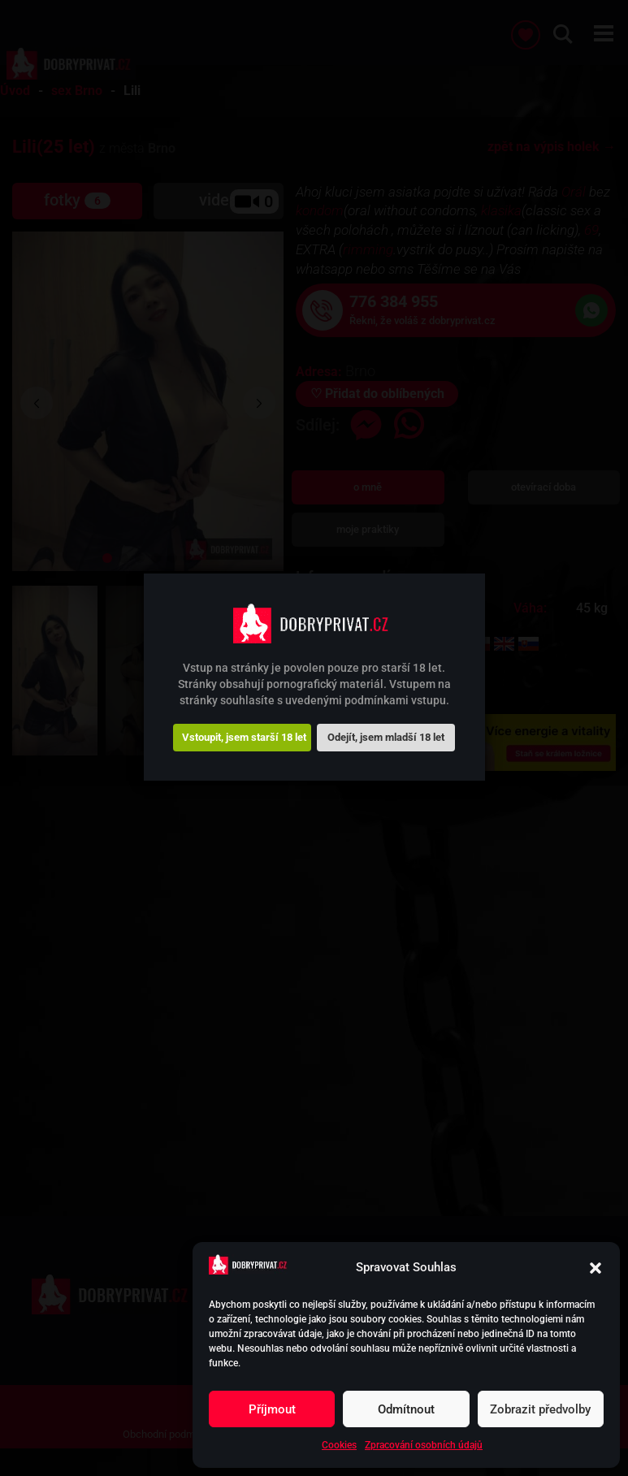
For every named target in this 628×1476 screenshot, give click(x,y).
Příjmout (272, 1409)
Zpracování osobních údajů (424, 1445)
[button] (595, 1268)
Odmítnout (406, 1409)
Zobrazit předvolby (540, 1409)
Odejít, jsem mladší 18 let (385, 737)
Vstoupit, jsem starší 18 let (244, 737)
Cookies (339, 1445)
